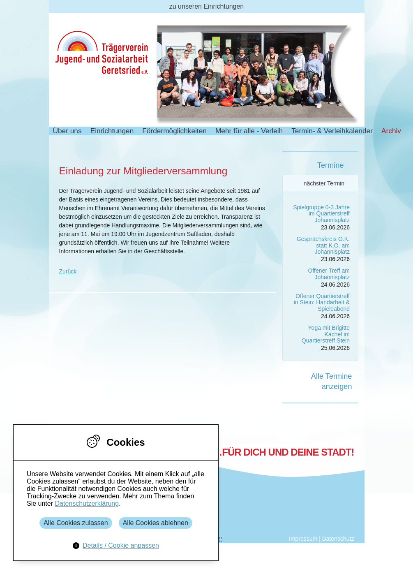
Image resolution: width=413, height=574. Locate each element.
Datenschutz (338, 538)
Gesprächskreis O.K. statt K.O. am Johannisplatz (323, 245)
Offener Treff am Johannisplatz (329, 273)
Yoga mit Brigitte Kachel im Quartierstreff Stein (326, 334)
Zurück (68, 271)
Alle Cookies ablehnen (155, 522)
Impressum (303, 538)
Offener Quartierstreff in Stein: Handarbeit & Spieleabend (322, 302)
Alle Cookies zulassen (76, 522)
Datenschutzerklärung (87, 503)
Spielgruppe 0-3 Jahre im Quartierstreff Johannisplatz (321, 213)
